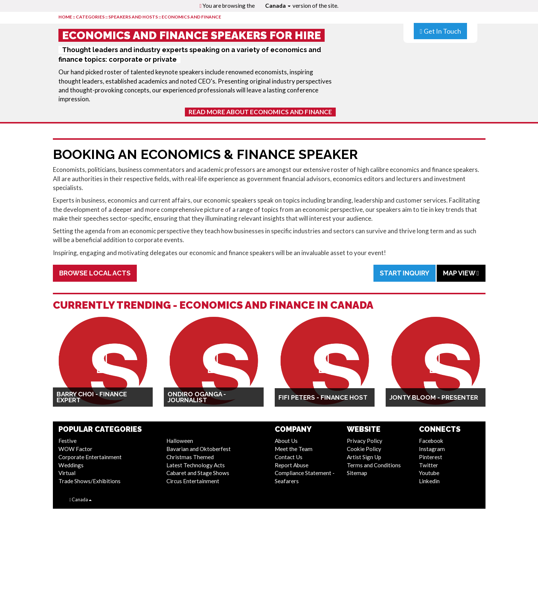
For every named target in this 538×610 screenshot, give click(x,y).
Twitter (428, 465)
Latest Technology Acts (195, 465)
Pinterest (430, 457)
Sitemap (357, 473)
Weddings (71, 465)
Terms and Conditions (374, 465)
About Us (286, 440)
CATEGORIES (90, 17)
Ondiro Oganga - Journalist (197, 397)
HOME (65, 17)
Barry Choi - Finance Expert (92, 397)
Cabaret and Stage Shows (197, 473)
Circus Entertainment (192, 481)
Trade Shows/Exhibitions (89, 481)
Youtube (429, 473)
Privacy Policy (364, 440)
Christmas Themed (190, 457)
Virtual (66, 473)
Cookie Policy (364, 448)
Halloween (179, 440)
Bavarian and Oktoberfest (198, 448)
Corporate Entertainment (90, 457)
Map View (461, 273)
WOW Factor (75, 448)
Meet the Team (293, 448)
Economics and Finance (191, 17)
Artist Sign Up (364, 457)
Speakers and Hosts (133, 17)
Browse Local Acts (95, 273)
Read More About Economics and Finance (260, 112)
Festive (67, 440)
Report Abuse (291, 465)
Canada (278, 5)
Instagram (432, 448)
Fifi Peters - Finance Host (323, 397)
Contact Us (288, 457)
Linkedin (429, 481)
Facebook (431, 440)
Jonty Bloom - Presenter (433, 397)
